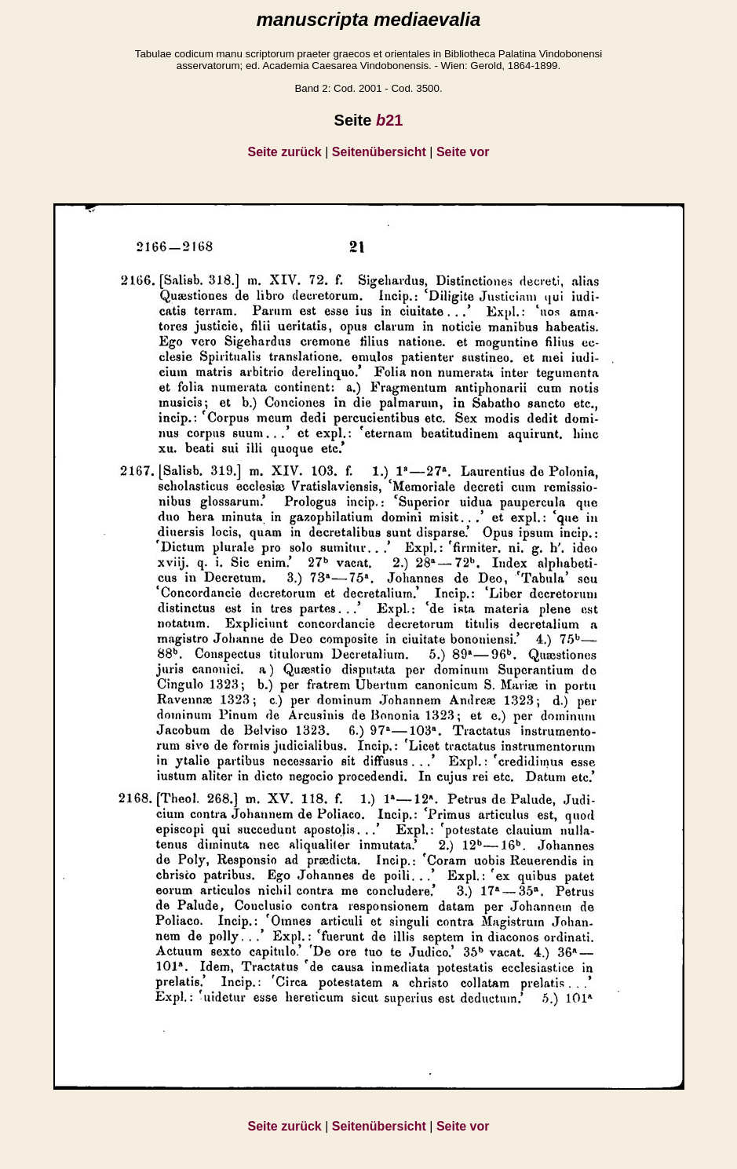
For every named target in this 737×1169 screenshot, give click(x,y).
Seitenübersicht (379, 152)
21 (389, 120)
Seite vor (463, 152)
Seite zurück (285, 152)
